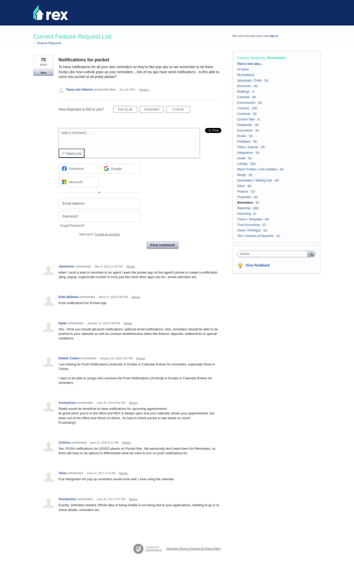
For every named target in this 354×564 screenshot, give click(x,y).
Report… (145, 89)
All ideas (243, 69)
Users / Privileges (249, 230)
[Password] (99, 216)
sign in (273, 35)
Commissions (246, 102)
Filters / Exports (247, 147)
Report (131, 266)
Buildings (243, 91)
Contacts (243, 108)
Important (154, 110)
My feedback (245, 75)
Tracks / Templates (249, 219)
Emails (241, 136)
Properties (244, 197)
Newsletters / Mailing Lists (254, 180)
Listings (242, 164)
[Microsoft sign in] (78, 182)
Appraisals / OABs (249, 80)
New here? (99, 234)
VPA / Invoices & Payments (255, 236)
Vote (43, 72)
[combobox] (274, 254)
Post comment (163, 245)
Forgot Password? (72, 225)
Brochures (244, 86)
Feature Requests (251, 58)
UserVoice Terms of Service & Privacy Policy (193, 548)
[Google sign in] (121, 169)
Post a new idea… (250, 64)
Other (241, 186)
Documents (245, 130)
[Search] (311, 254)
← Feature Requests (47, 43)
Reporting (243, 208)
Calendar (243, 97)
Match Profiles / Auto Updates (257, 169)
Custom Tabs (246, 119)
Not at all (127, 110)
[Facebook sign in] (78, 169)
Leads (241, 158)
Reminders (276, 58)
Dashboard (244, 125)
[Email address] (99, 203)
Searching (244, 214)
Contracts (243, 114)
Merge (241, 175)
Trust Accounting (248, 225)
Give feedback (258, 265)
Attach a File (74, 153)
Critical (181, 110)
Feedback (244, 141)
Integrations (245, 152)
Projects (242, 191)
